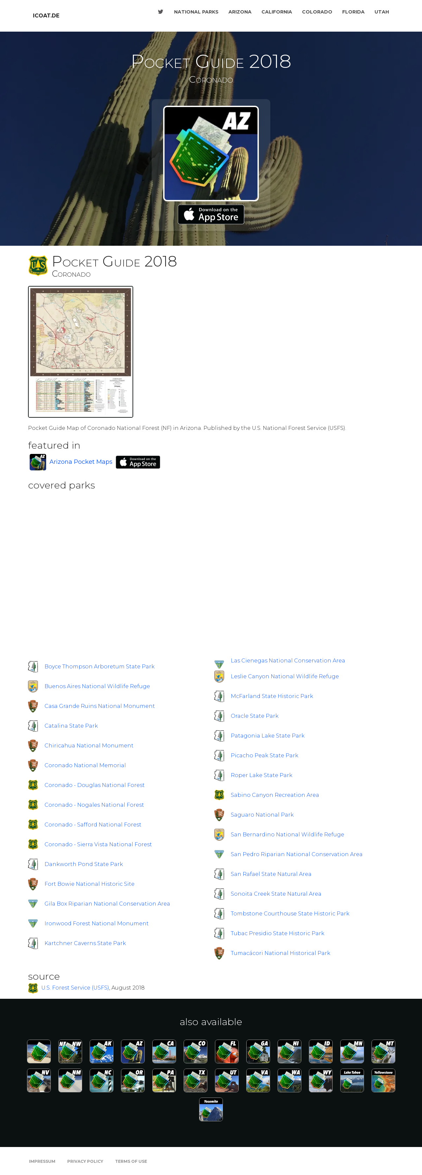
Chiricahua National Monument (89, 745)
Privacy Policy (85, 1161)
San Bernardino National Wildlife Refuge (287, 834)
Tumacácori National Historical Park (280, 953)
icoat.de (46, 16)
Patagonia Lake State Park (268, 736)
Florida (353, 12)
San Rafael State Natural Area (271, 874)
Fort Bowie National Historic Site (90, 884)
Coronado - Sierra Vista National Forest (98, 844)
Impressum (42, 1161)
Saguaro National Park (262, 815)
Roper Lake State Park (261, 775)
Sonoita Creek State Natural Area (276, 894)
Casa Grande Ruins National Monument (100, 706)
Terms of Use (131, 1161)
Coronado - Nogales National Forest (94, 805)
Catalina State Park (71, 726)
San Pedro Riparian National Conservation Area (297, 854)
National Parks (196, 12)
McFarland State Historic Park (272, 696)
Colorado (317, 12)
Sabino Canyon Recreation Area (275, 795)
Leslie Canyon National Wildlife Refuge (285, 676)
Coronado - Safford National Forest (93, 825)
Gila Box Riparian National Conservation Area (107, 904)
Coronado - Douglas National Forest (95, 785)
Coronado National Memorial (85, 765)
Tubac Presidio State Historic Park (277, 933)
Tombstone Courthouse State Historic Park (290, 913)
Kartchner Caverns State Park (85, 943)
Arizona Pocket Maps (80, 461)
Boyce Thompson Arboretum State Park (100, 666)
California (276, 12)
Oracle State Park (255, 716)
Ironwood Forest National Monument (97, 923)
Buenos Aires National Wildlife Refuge (97, 686)
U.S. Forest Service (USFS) (75, 988)
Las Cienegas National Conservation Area (288, 660)
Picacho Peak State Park (264, 755)
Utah (382, 12)
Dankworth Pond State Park (84, 864)
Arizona (240, 12)
